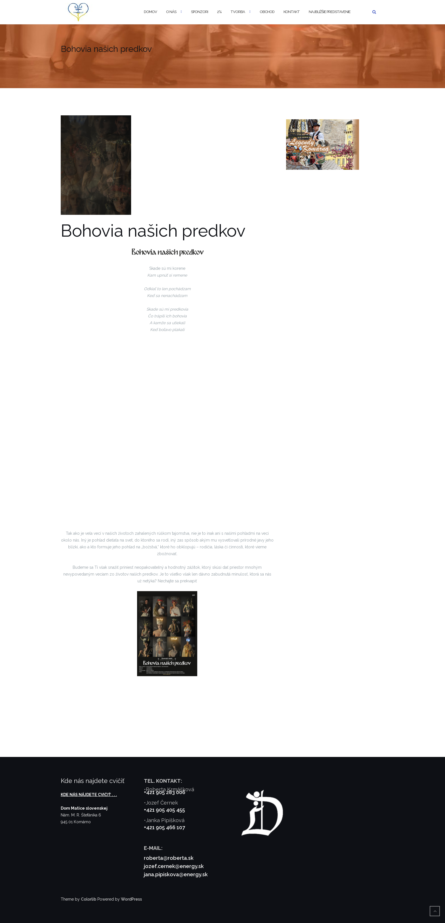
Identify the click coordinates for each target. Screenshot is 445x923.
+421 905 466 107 (164, 827)
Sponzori (199, 12)
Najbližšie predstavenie (329, 12)
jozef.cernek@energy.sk (174, 866)
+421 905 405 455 (164, 810)
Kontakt (292, 12)
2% (219, 12)
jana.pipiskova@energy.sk (176, 874)
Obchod (267, 12)
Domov (150, 12)
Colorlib (88, 899)
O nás (171, 12)
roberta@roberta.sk (169, 858)
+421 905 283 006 (164, 792)
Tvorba (237, 12)
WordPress (131, 899)
